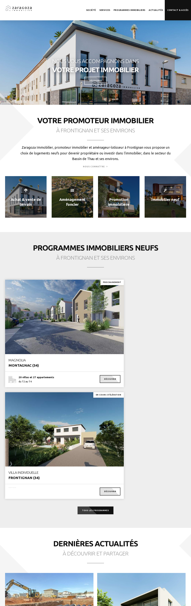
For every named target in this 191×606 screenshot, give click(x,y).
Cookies (101, 599)
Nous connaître (94, 170)
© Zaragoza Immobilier (61, 599)
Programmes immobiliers (129, 10)
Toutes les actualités (95, 547)
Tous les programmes (95, 390)
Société (91, 10)
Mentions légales (85, 599)
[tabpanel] (95, 61)
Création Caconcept (130, 599)
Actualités (156, 10)
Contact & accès (177, 10)
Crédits (112, 599)
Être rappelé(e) (138, 573)
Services (104, 10)
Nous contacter (170, 573)
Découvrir (95, 80)
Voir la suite (26, 480)
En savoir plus (25, 196)
